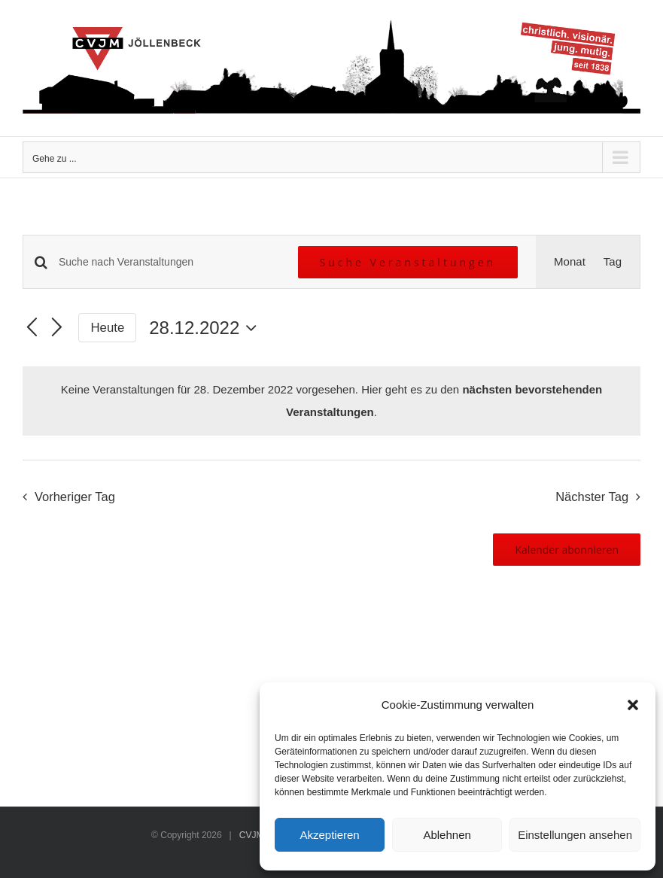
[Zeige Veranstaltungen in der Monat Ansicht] (569, 261)
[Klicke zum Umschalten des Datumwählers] (206, 328)
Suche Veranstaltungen (408, 262)
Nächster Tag (591, 496)
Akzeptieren (329, 834)
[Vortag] (32, 328)
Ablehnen (446, 834)
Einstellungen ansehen (575, 834)
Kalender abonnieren (567, 549)
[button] (632, 704)
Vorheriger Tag (75, 496)
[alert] (331, 401)
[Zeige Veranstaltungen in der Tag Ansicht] (613, 261)
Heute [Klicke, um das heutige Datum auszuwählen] (108, 328)
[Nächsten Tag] (57, 328)
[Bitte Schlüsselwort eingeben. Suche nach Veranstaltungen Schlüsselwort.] (169, 262)
